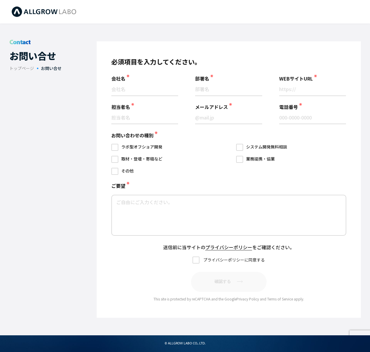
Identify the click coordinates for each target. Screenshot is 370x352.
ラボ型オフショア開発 (141, 147)
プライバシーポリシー (228, 247)
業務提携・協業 (260, 159)
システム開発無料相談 (266, 147)
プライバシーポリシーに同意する (234, 260)
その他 (127, 171)
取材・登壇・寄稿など (141, 159)
